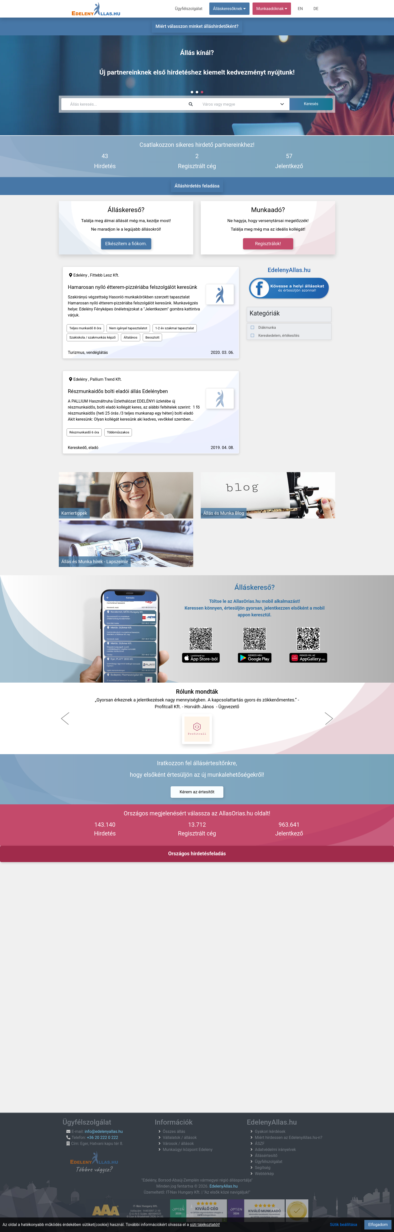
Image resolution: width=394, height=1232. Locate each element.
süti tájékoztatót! (205, 1224)
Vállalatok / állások (180, 1137)
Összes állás (174, 1131)
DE (315, 8)
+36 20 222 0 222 (102, 1137)
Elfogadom (378, 1224)
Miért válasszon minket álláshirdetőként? (197, 26)
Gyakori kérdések (270, 1131)
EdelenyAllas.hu (224, 1186)
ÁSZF (259, 1143)
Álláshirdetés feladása (197, 185)
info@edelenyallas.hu (104, 1131)
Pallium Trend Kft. (106, 379)
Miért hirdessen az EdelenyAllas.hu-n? (288, 1137)
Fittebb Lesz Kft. (104, 275)
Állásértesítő (266, 1155)
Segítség (262, 1167)
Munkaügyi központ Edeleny (188, 1149)
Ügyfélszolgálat (188, 8)
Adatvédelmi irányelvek (275, 1149)
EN (300, 8)
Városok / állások (178, 1143)
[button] (65, 718)
